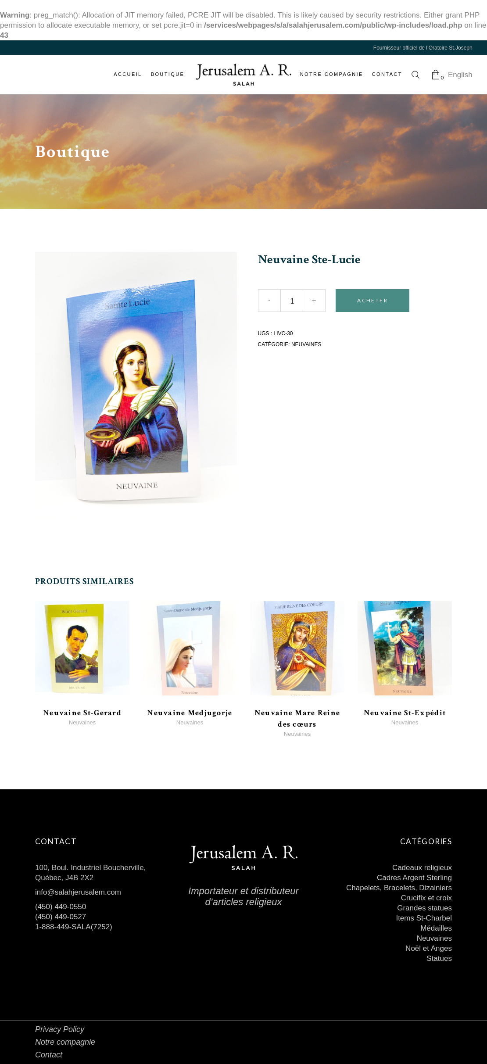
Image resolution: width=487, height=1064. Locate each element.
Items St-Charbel (424, 918)
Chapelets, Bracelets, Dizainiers (399, 888)
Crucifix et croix (426, 898)
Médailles (436, 928)
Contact (48, 1054)
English (460, 75)
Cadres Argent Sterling (414, 878)
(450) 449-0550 (60, 907)
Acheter (372, 300)
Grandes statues (424, 908)
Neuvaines (306, 344)
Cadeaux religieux (422, 867)
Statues (439, 958)
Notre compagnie (65, 1042)
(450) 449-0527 (60, 917)
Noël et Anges (428, 948)
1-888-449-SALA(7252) (73, 927)
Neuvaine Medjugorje (189, 713)
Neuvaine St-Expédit (405, 713)
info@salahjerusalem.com (78, 892)
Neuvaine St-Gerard (82, 713)
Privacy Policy (59, 1029)
